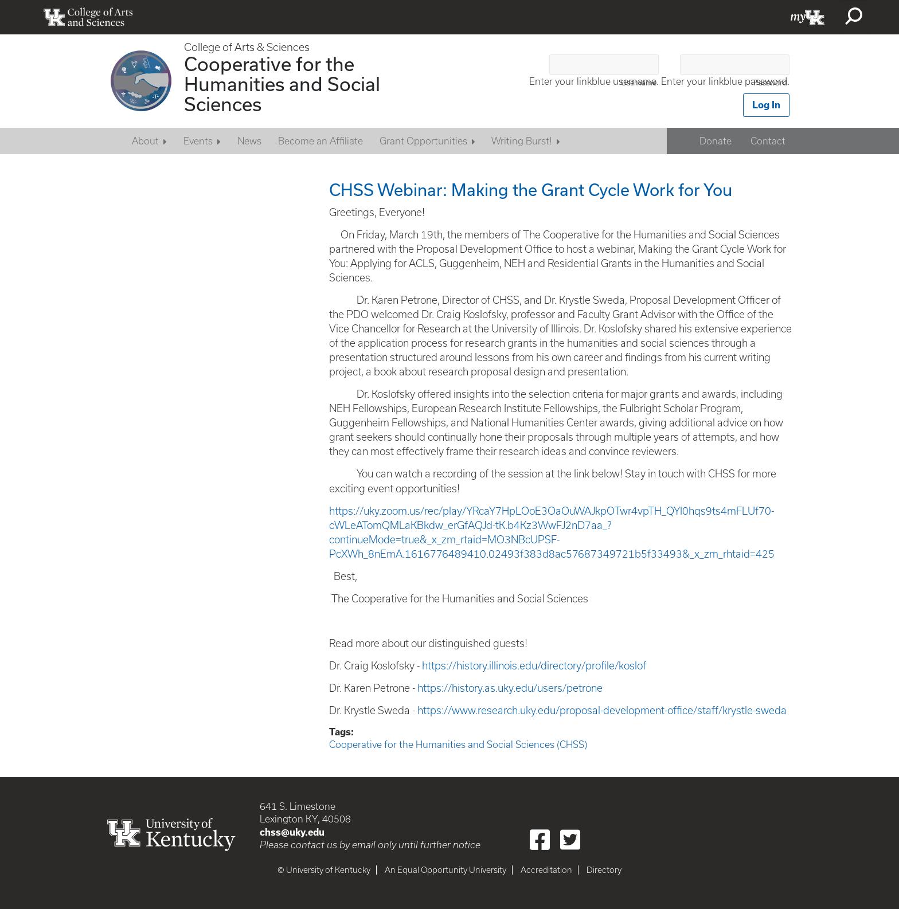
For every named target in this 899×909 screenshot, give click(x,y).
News (249, 141)
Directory (604, 870)
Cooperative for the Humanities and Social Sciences (282, 84)
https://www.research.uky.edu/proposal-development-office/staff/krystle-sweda (602, 710)
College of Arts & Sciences (247, 47)
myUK (808, 17)
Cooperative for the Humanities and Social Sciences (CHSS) (458, 744)
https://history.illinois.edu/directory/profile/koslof (534, 665)
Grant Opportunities (423, 141)
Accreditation (546, 870)
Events (198, 141)
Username (638, 83)
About (145, 141)
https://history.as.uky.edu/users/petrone (510, 688)
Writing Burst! (521, 141)
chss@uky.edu (292, 831)
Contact (768, 141)
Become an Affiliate (320, 141)
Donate (715, 141)
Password (770, 83)
